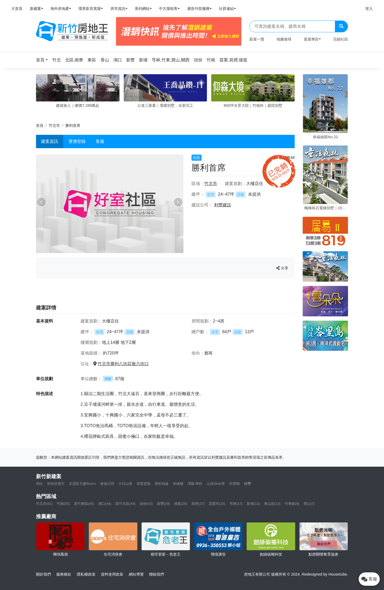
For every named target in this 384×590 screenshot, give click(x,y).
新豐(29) (163, 504)
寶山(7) (309, 504)
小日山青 (125, 484)
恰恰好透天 (56, 484)
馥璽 (247, 484)
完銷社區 (340, 39)
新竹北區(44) (125, 504)
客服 (100, 141)
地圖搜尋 (284, 39)
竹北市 (54, 125)
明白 (39, 484)
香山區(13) (272, 504)
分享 (282, 268)
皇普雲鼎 (143, 484)
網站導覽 (136, 574)
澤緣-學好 (194, 484)
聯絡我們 (156, 574)
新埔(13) (253, 504)
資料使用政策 (112, 574)
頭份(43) (146, 504)
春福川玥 (107, 484)
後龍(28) (180, 504)
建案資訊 (49, 141)
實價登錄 (77, 141)
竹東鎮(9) (292, 504)
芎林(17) (236, 504)
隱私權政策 (86, 574)
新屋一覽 (256, 39)
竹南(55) (63, 504)
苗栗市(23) (217, 504)
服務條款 (63, 574)
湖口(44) (104, 504)
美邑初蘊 (162, 484)
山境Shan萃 (216, 484)
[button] (43, 60)
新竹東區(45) (84, 504)
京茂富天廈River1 (82, 484)
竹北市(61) (44, 504)
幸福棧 (178, 484)
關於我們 (43, 574)
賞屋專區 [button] (311, 39)
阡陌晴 (234, 484)
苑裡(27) (198, 504)
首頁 (39, 125)
